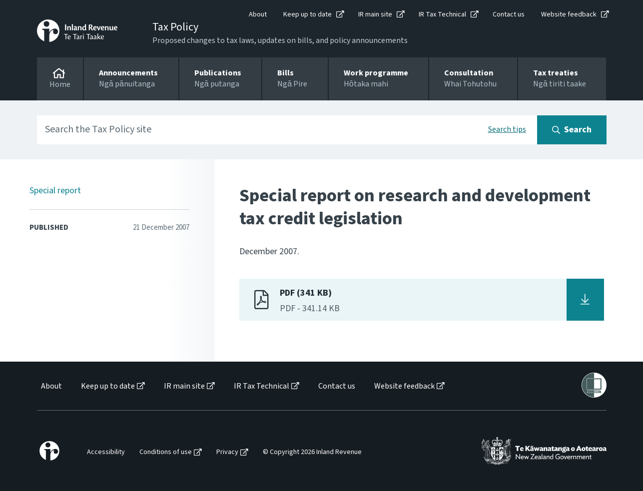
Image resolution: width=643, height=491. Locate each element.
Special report (55, 190)
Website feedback (569, 14)
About (258, 14)
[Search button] (572, 129)
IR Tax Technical (442, 14)
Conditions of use (165, 452)
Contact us (509, 14)
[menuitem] (50, 386)
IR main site (375, 14)
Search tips (507, 129)
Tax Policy (175, 27)
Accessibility (106, 452)
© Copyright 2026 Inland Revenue (312, 452)
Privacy (227, 452)
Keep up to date (307, 14)
